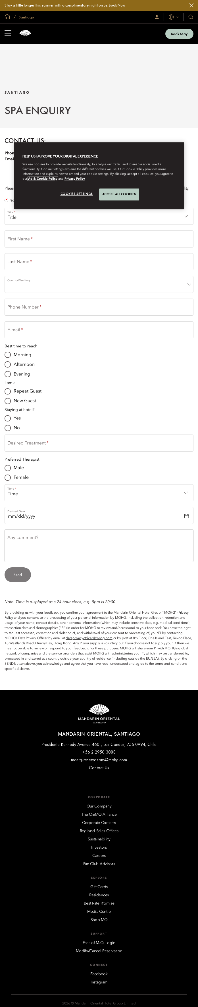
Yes (17, 418)
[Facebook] (98, 974)
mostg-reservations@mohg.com (99, 760)
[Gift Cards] (99, 887)
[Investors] (99, 847)
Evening (22, 374)
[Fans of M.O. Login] (99, 943)
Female (21, 477)
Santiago (26, 17)
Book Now (117, 5)
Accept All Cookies (119, 194)
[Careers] (99, 856)
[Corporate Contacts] (99, 823)
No (17, 428)
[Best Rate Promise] (99, 903)
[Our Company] (99, 806)
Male (19, 468)
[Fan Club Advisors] (99, 864)
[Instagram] (99, 982)
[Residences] (99, 895)
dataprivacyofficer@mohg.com (89, 638)
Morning (22, 355)
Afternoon (24, 364)
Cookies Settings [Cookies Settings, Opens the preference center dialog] (77, 194)
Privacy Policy (74, 179)
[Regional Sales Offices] (99, 831)
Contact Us (99, 768)
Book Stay (179, 33)
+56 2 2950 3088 (99, 752)
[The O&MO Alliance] (99, 815)
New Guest (25, 401)
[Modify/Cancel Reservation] (99, 951)
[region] (99, 175)
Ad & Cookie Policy (42, 179)
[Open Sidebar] (8, 34)
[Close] (191, 5)
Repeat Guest (27, 391)
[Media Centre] (99, 912)
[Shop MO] (99, 920)
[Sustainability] (99, 839)
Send (18, 574)
